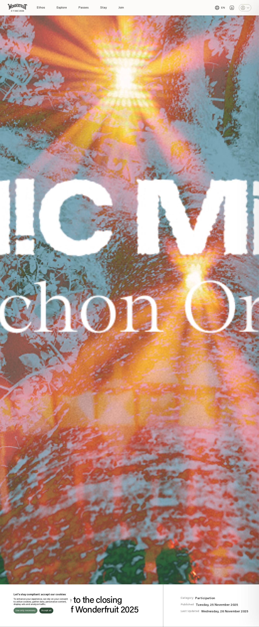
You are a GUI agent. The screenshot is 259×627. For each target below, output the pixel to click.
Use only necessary (25, 610)
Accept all (46, 610)
